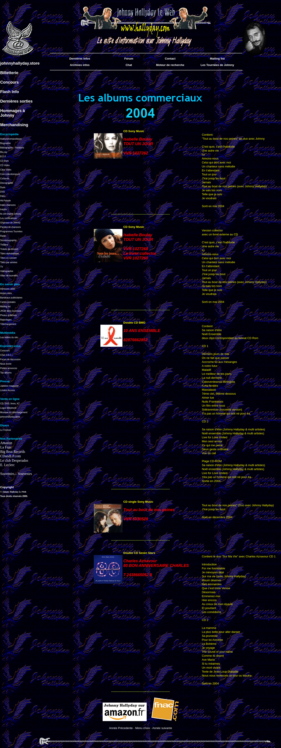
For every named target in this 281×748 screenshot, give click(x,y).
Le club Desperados (14, 460)
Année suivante (162, 728)
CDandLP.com (10, 456)
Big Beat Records (12, 452)
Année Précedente (121, 728)
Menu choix (142, 728)
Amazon (6, 443)
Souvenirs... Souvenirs (16, 474)
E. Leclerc (7, 465)
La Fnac (6, 447)
